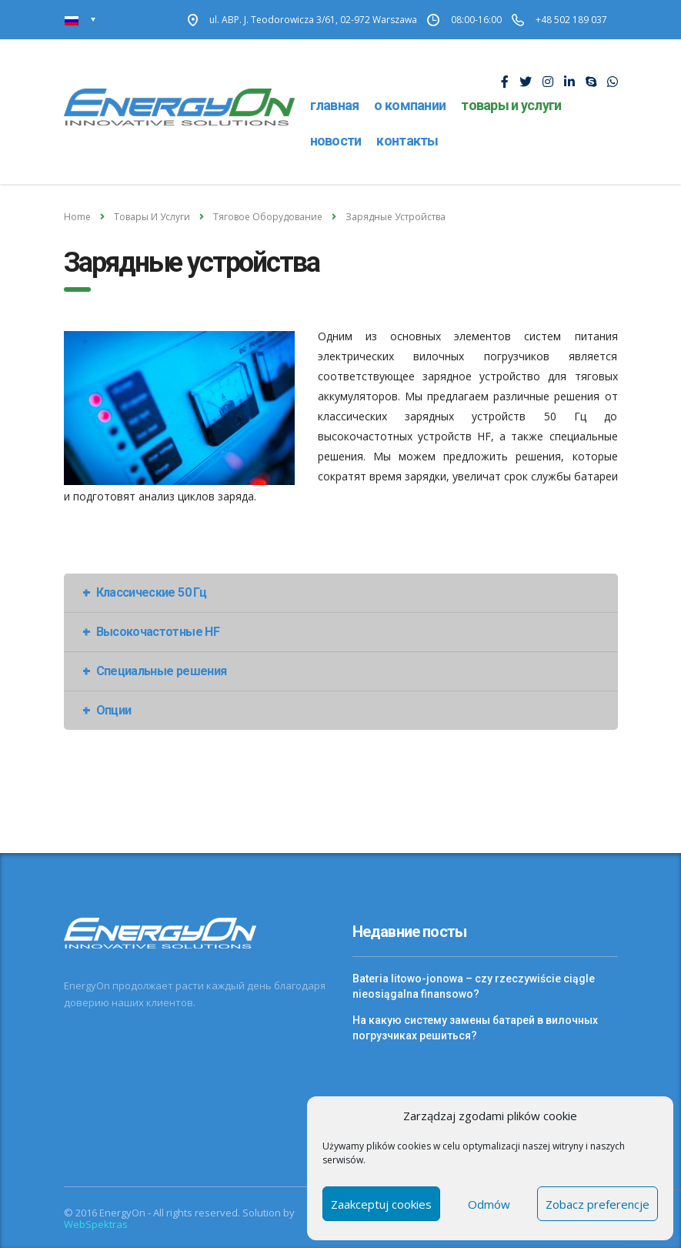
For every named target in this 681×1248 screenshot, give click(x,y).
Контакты (407, 140)
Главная (334, 105)
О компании (410, 105)
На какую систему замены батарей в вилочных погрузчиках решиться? (475, 1028)
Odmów (489, 1204)
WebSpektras (96, 1224)
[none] (80, 19)
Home (77, 216)
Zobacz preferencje (597, 1204)
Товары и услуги (511, 105)
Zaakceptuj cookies (381, 1204)
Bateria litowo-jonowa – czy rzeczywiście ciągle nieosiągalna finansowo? (473, 986)
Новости (336, 140)
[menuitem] (80, 19)
